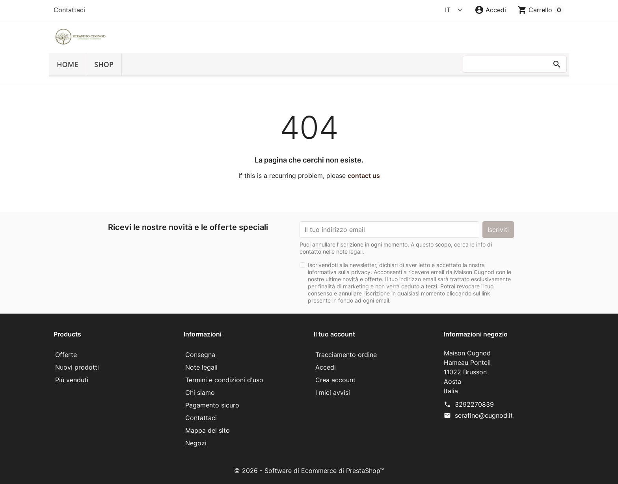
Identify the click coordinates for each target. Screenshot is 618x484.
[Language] (454, 10)
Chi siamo (200, 392)
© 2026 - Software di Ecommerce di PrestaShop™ (309, 471)
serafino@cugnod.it (484, 415)
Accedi (325, 367)
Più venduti (71, 380)
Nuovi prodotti (77, 367)
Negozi (196, 443)
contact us (364, 175)
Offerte (66, 355)
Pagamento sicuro (212, 405)
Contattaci (69, 10)
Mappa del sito (207, 430)
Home (67, 64)
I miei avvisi (332, 392)
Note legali (201, 367)
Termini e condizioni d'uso (224, 380)
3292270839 (474, 404)
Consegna (200, 355)
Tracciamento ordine (346, 355)
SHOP (104, 64)
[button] (490, 10)
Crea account (335, 380)
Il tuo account (334, 334)
